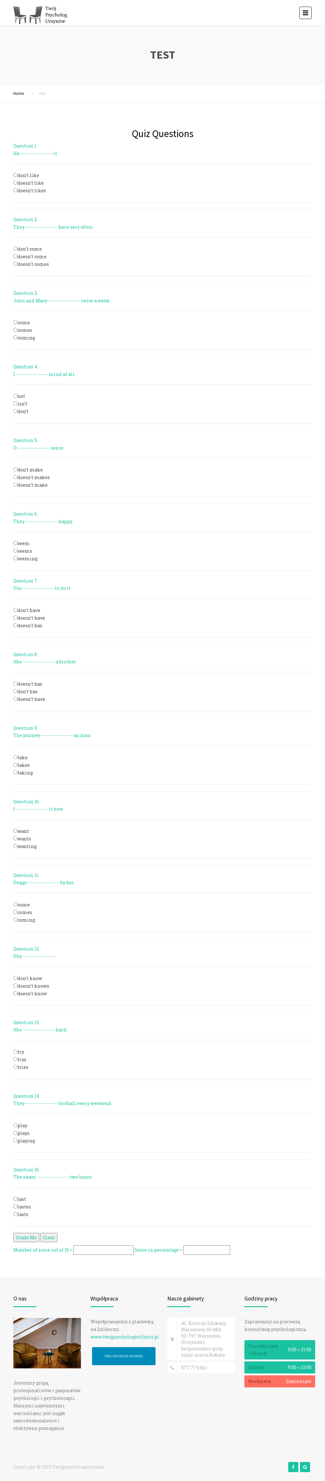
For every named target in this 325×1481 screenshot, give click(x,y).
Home (18, 93)
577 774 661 (194, 1368)
